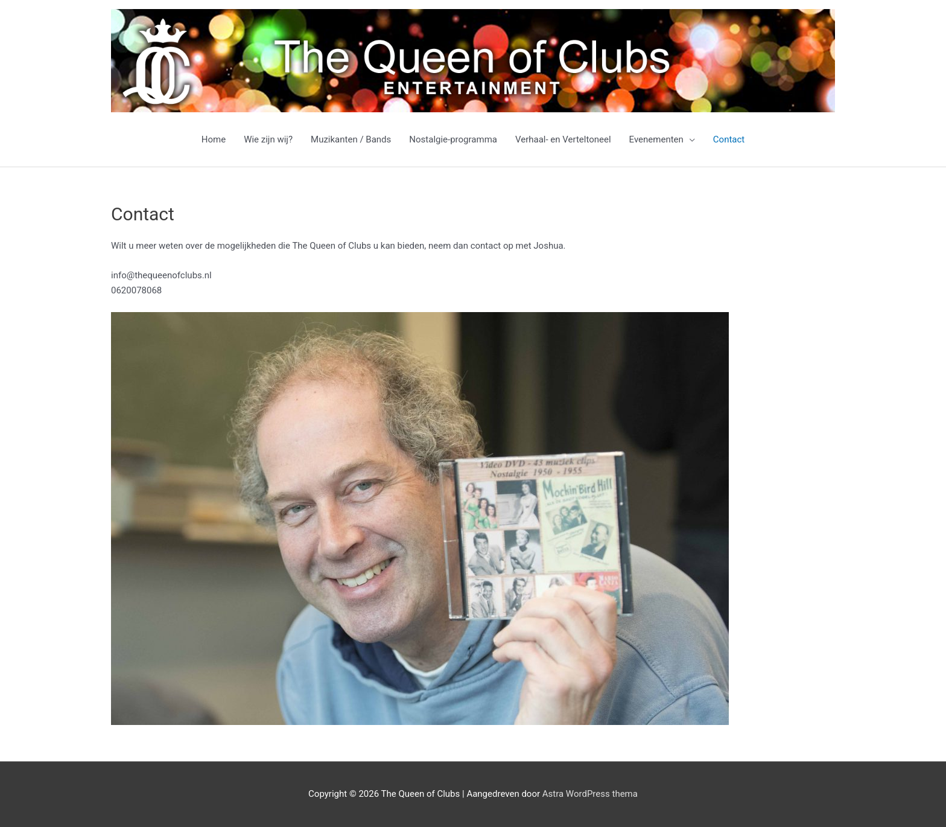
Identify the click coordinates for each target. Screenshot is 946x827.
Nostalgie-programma (453, 139)
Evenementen (656, 139)
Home (214, 139)
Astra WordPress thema (590, 793)
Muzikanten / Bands (351, 139)
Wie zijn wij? (268, 139)
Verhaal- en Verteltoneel (563, 139)
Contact (728, 139)
